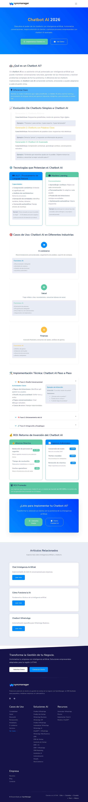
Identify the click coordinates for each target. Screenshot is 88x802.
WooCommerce (38, 762)
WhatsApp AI (37, 728)
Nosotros (12, 776)
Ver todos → (13, 731)
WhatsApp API (38, 720)
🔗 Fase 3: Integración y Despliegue (29, 426)
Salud (11, 714)
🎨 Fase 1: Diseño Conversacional (29, 382)
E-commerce (13, 725)
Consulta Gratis (33, 522)
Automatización (38, 756)
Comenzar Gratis (38, 669)
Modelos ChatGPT (63, 720)
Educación (12, 717)
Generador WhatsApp (65, 711)
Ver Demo (59, 42)
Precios (60, 714)
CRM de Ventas (38, 739)
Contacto (12, 781)
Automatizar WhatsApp (41, 725)
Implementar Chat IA (64, 717)
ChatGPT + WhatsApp (40, 731)
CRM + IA (36, 745)
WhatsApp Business (40, 717)
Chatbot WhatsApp (39, 711)
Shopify (35, 759)
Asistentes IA (37, 753)
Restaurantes (13, 720)
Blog (10, 779)
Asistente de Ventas (40, 742)
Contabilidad (13, 711)
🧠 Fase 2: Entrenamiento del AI (28, 417)
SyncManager (26, 797)
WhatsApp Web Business (41, 734)
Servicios (12, 728)
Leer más (18, 577)
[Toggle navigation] (76, 4)
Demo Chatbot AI (54, 522)
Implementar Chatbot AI (34, 42)
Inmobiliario (13, 723)
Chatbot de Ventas (39, 714)
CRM (34, 737)
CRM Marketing (38, 750)
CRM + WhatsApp (39, 748)
